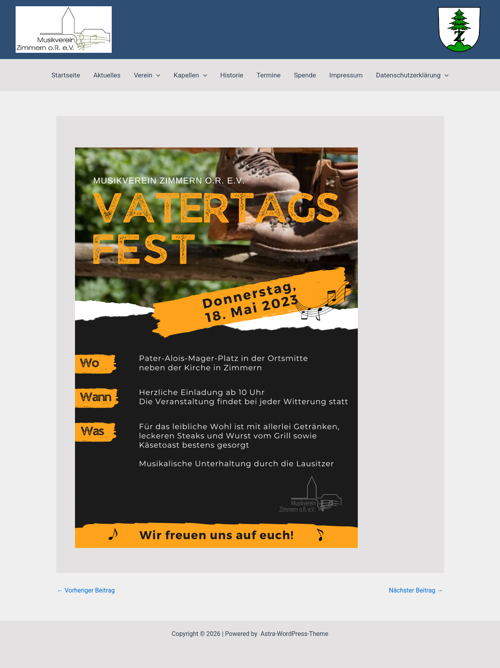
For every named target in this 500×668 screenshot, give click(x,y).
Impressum (346, 75)
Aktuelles (107, 75)
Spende (305, 75)
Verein (147, 75)
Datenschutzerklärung (412, 75)
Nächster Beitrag (416, 590)
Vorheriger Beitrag (86, 590)
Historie (231, 75)
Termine (269, 75)
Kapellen (190, 75)
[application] (156, 75)
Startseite (66, 75)
